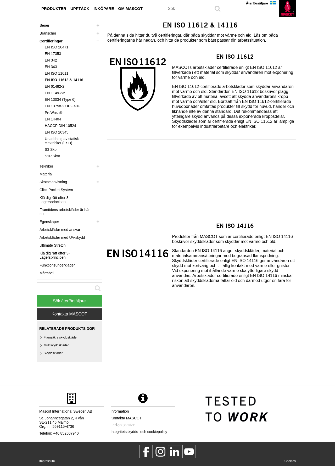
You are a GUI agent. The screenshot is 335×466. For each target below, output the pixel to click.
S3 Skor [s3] (51, 149)
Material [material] (46, 174)
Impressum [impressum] (47, 461)
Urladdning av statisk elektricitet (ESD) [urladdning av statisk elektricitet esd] (62, 141)
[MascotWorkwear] (146, 451)
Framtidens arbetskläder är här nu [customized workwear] (65, 212)
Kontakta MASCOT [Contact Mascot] (69, 314)
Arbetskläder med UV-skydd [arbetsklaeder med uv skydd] (62, 237)
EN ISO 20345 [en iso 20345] (56, 132)
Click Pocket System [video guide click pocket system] (56, 190)
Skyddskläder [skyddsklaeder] (53, 353)
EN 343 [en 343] (51, 67)
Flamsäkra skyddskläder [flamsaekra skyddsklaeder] (60, 337)
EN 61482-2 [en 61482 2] (54, 86)
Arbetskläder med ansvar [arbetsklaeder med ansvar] (60, 230)
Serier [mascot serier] (44, 25)
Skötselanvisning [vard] (53, 182)
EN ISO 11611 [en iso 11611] (56, 73)
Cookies (290, 461)
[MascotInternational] (189, 451)
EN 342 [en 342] (51, 60)
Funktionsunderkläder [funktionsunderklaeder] (57, 265)
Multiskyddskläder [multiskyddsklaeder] (56, 345)
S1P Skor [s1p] (52, 156)
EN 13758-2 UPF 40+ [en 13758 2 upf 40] (62, 106)
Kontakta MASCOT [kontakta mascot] (126, 418)
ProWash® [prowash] (53, 112)
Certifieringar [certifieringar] (51, 41)
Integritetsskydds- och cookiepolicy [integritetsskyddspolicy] (139, 432)
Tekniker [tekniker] (46, 166)
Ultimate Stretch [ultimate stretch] (53, 245)
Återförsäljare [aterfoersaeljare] (257, 3)
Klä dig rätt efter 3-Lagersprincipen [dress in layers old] (55, 255)
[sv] (287, 8)
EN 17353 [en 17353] (53, 54)
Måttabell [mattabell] (47, 273)
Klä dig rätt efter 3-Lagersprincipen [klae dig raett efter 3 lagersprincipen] (55, 200)
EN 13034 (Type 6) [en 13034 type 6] (60, 99)
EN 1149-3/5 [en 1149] (55, 93)
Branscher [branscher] (48, 33)
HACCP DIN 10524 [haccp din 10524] (60, 126)
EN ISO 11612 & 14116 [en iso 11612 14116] (64, 80)
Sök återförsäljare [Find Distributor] (69, 301)
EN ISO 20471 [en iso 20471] (56, 47)
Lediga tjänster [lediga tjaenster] (123, 425)
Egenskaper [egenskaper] (49, 222)
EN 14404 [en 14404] (53, 119)
